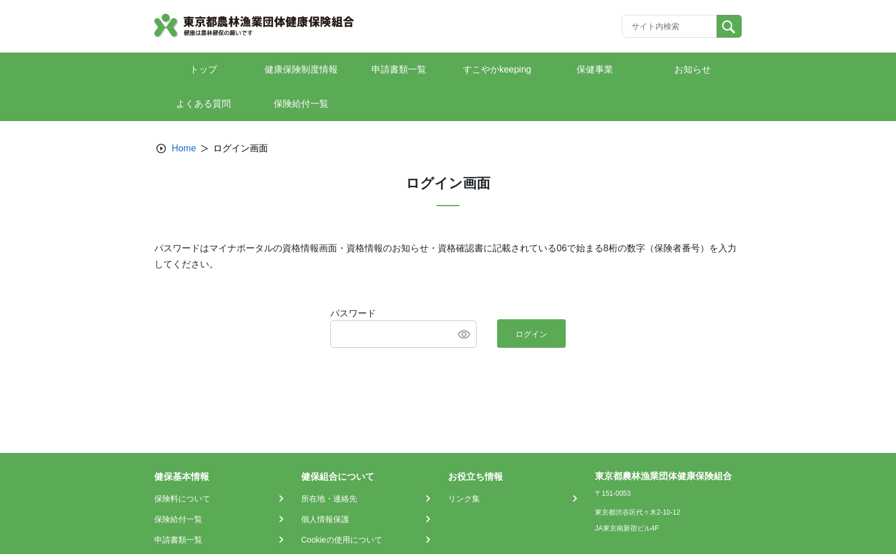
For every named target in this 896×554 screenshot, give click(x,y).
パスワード (353, 313)
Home (183, 148)
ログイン (531, 334)
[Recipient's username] (669, 26)
